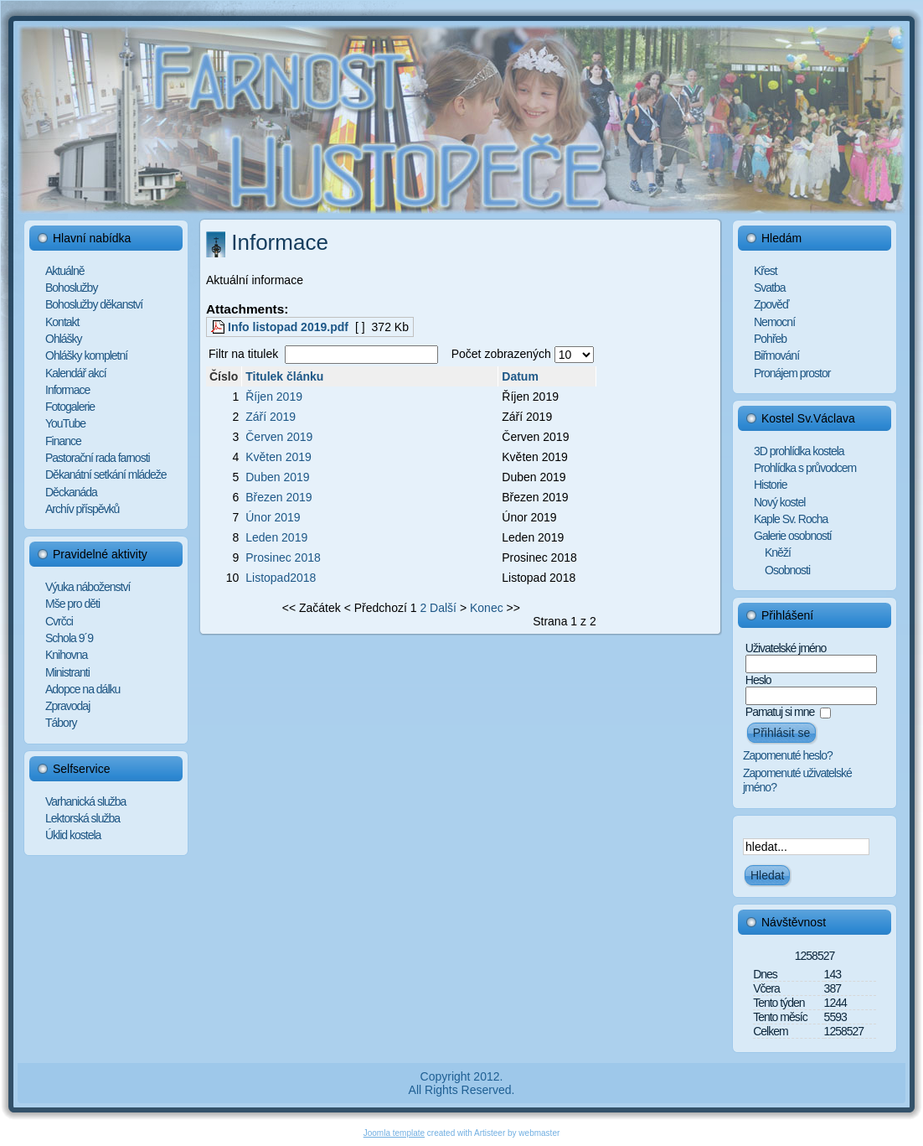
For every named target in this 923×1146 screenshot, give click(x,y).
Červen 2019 (278, 436)
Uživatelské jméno (786, 648)
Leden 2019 (276, 537)
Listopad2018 (280, 577)
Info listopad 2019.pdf (288, 327)
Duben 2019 (277, 477)
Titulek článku (284, 376)
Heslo (758, 680)
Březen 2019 (278, 497)
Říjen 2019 (273, 396)
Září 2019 (270, 416)
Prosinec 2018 (283, 557)
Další (443, 607)
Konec (486, 607)
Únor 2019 (272, 517)
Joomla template (394, 1133)
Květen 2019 (278, 457)
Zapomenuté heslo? (788, 755)
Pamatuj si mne (779, 711)
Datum (520, 376)
